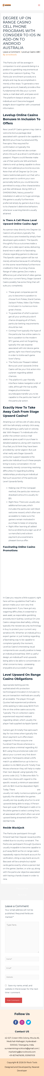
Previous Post (22, 888)
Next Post (22, 895)
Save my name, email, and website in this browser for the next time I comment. (21, 989)
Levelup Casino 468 (30, 52)
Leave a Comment (11, 52)
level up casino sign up (26, 790)
